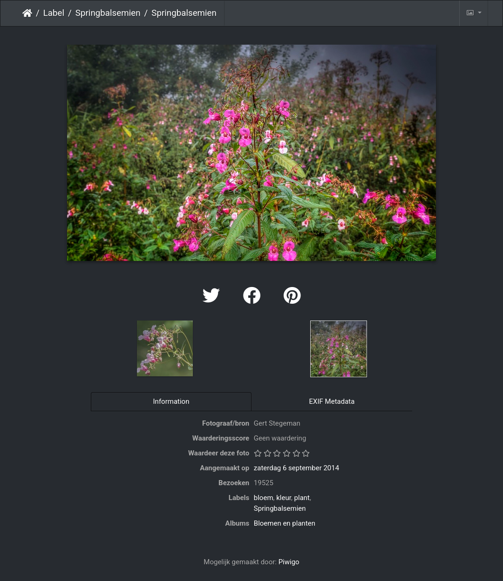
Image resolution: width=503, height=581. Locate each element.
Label (53, 13)
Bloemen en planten (284, 523)
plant (302, 498)
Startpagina (27, 13)
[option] (165, 348)
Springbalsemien (108, 13)
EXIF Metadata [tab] (332, 401)
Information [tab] (171, 401)
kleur (283, 498)
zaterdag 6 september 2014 (296, 468)
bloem (263, 498)
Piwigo (289, 562)
